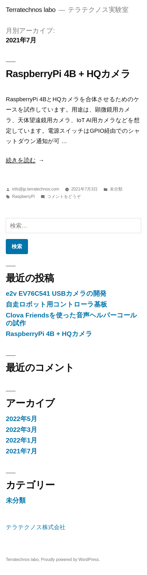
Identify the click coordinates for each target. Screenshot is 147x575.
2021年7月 (21, 451)
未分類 (116, 189)
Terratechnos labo (30, 9)
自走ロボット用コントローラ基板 (56, 304)
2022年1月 (21, 440)
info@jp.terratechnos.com (35, 189)
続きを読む (22, 160)
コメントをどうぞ (64, 196)
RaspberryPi (23, 196)
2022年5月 (21, 418)
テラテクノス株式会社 (35, 527)
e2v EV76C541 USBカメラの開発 (56, 293)
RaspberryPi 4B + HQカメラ (68, 73)
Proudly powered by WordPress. (70, 559)
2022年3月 (21, 429)
